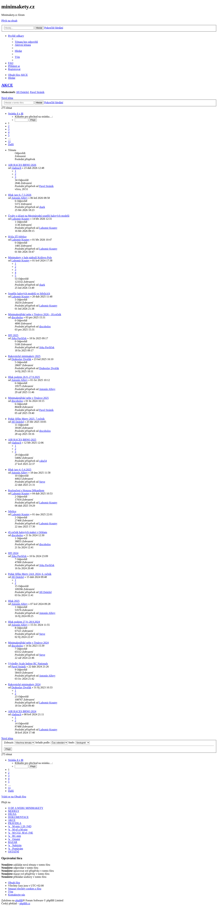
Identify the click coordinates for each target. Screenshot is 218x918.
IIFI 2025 (13, 335)
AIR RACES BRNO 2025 (22, 439)
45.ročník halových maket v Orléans (27, 532)
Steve (42, 481)
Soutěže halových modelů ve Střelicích (29, 293)
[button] (15, 113)
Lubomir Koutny (20, 218)
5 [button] (8, 135)
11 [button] (9, 141)
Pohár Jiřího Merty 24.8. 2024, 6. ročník (29, 574)
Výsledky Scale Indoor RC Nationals (28, 663)
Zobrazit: (19, 742)
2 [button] (8, 126)
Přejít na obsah (9, 20)
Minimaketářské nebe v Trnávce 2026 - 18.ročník (34, 314)
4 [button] (8, 132)
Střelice (12, 511)
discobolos (17, 317)
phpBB (19, 900)
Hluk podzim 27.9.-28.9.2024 (24, 621)
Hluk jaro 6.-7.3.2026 (19, 194)
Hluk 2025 (13, 600)
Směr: (79, 742)
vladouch (16, 167)
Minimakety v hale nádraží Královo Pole (30, 257)
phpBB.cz (24, 903)
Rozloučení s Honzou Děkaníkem (26, 490)
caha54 (43, 460)
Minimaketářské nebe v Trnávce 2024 (28, 642)
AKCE (7, 85)
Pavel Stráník (37, 92)
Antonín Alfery (19, 197)
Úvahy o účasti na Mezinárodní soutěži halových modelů (38, 215)
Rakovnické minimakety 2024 (24, 684)
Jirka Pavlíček (19, 338)
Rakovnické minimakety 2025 (24, 356)
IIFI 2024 (13, 553)
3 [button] (8, 129)
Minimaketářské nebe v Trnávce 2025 (28, 397)
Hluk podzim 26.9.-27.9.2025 (24, 377)
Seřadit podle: (51, 742)
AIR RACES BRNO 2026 (22, 164)
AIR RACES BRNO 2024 (22, 711)
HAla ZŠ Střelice (17, 236)
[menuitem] (26, 41)
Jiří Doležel (22, 92)
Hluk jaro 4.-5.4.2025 (19, 469)
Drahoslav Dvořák (21, 359)
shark (42, 207)
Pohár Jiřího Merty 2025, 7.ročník (26, 418)
